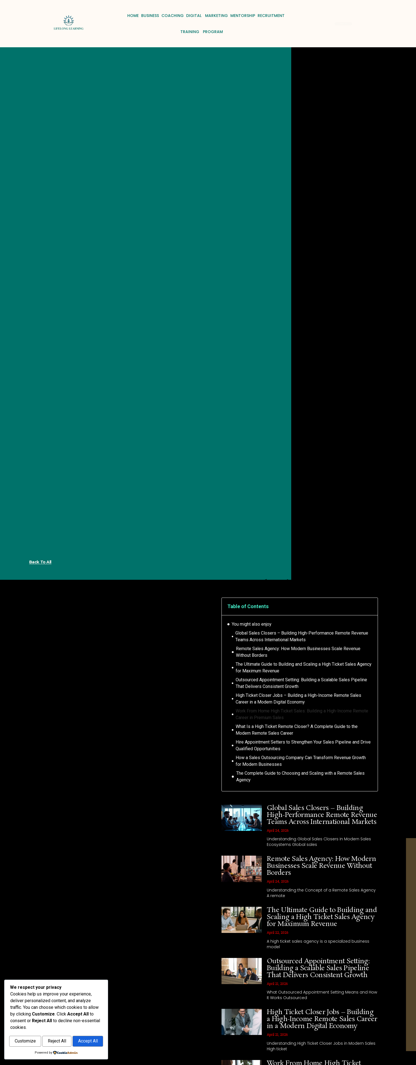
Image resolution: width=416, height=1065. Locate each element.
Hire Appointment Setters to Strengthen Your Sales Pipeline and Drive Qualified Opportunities (303, 745)
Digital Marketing (207, 15)
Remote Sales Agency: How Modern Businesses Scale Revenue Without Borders (298, 652)
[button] (370, 606)
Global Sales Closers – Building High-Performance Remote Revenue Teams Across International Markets (301, 636)
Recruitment (271, 15)
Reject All (57, 1041)
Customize (25, 1041)
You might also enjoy (251, 624)
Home (133, 15)
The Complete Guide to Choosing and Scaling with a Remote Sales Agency (300, 776)
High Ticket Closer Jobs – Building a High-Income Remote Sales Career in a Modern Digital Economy (298, 699)
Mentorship (242, 15)
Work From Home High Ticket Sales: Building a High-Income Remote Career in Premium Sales (302, 714)
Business (150, 15)
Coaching (172, 15)
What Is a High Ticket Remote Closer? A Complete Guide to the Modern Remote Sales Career (297, 730)
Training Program (201, 31)
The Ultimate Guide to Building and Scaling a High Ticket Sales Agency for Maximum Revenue (304, 667)
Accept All (88, 1041)
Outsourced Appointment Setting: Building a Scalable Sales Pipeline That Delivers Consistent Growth (301, 683)
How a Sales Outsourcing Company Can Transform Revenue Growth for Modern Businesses (301, 761)
